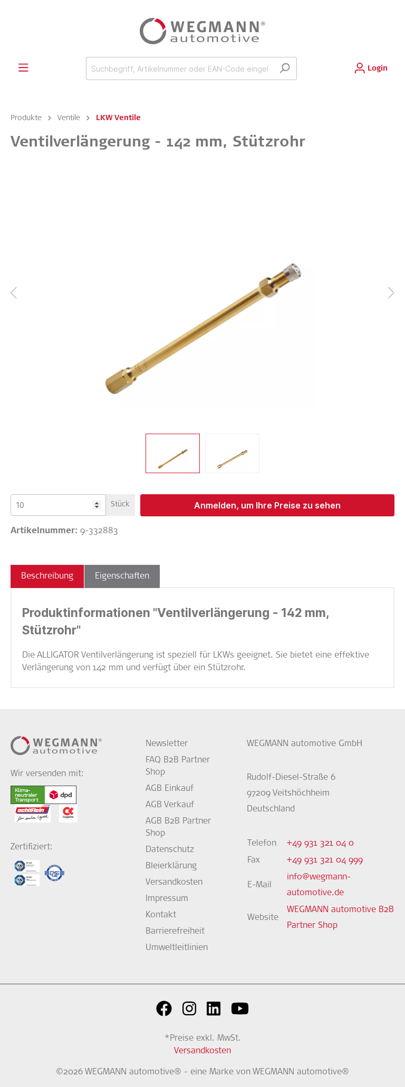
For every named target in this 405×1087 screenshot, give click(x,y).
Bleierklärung (171, 866)
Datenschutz (170, 850)
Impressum (167, 899)
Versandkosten (174, 882)
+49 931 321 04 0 (320, 843)
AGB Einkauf (170, 789)
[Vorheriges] (13, 294)
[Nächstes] (391, 294)
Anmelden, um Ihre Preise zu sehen (267, 505)
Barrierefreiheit (175, 931)
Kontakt (161, 915)
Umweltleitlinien (177, 948)
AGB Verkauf (170, 805)
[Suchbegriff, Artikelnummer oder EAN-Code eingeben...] (179, 68)
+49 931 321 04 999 (325, 860)
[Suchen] (284, 68)
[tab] (47, 576)
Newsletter (167, 744)
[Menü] (23, 68)
